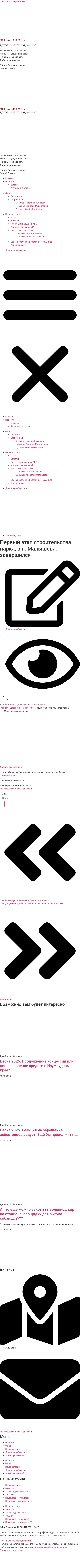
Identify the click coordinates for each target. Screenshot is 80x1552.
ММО (13, 217)
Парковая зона (39, 704)
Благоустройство (8, 704)
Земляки (15, 220)
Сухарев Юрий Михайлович (29, 209)
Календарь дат (18, 245)
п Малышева (24, 704)
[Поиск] (2, 804)
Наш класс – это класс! (22, 230)
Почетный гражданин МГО (24, 224)
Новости (9, 181)
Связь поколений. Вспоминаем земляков (31, 242)
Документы (16, 196)
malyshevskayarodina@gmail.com (16, 788)
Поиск (3, 794)
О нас (8, 193)
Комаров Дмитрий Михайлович (32, 206)
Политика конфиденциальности (16, 1540)
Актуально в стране (20, 188)
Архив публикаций (14, 1455)
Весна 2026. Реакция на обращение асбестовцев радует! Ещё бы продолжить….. (39, 1132)
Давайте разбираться (16, 250)
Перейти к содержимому (12, 1)
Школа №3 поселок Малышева (31, 236)
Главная (9, 178)
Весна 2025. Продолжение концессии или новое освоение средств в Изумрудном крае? (36, 1065)
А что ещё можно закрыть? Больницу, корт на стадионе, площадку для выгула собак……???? (38, 1214)
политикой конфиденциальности (50, 1547)
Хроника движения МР (22, 227)
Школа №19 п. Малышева (29, 233)
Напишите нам (7, 775)
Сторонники (17, 199)
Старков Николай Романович (31, 202)
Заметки (15, 185)
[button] (40, 334)
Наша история (12, 214)
